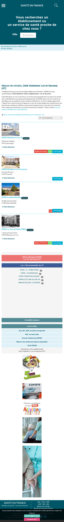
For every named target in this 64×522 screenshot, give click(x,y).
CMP (47, 502)
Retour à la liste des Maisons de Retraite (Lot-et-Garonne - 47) (23, 115)
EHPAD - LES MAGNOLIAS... (30, 273)
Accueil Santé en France (9, 46)
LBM (47, 504)
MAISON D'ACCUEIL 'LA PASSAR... (30, 282)
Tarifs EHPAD (32, 345)
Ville (15, 34)
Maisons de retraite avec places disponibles (32, 342)
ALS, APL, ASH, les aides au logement (32, 331)
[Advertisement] (32, 66)
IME (44, 504)
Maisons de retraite (43, 506)
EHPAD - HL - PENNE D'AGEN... (30, 270)
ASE (39, 502)
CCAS (43, 502)
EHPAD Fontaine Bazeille (11, 197)
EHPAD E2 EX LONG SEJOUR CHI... (30, 279)
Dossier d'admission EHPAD (32, 338)
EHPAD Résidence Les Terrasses (14, 169)
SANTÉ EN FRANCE (15, 502)
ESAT (40, 504)
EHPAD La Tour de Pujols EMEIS (14, 229)
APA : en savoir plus (32, 334)
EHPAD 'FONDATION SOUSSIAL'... (30, 276)
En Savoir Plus (32, 519)
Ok (32, 516)
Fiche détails (57, 151)
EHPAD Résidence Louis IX (12, 138)
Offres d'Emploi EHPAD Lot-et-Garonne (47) (32, 258)
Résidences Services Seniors (43, 508)
